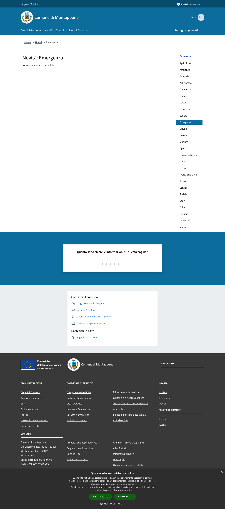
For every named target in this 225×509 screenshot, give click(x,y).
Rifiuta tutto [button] (125, 496)
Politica (183, 161)
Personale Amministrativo (34, 420)
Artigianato (186, 83)
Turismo (184, 214)
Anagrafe (184, 76)
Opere (183, 148)
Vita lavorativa (74, 403)
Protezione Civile (188, 174)
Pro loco (184, 168)
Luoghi (163, 419)
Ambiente (185, 70)
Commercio (185, 89)
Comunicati (165, 398)
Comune (184, 96)
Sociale (183, 194)
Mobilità (184, 142)
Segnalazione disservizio (80, 448)
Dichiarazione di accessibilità (128, 465)
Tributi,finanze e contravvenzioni (130, 403)
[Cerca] (200, 17)
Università (185, 220)
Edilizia (183, 115)
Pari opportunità (188, 155)
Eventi (162, 424)
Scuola (183, 181)
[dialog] (112, 489)
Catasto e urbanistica (78, 415)
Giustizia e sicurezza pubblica (128, 398)
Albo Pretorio (120, 448)
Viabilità (184, 227)
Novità (38, 42)
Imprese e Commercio (78, 409)
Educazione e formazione (126, 392)
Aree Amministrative (32, 398)
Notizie (163, 392)
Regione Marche (29, 4)
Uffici (23, 403)
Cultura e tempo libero (79, 398)
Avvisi (162, 403)
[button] (112, 503)
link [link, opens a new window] (130, 490)
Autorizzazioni (120, 420)
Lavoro (183, 135)
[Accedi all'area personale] (188, 4)
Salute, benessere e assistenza (129, 414)
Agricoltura (185, 63)
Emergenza (185, 122)
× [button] (221, 472)
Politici (24, 415)
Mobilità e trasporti (77, 420)
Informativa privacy (123, 454)
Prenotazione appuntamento (82, 442)
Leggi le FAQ (73, 454)
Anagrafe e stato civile (79, 392)
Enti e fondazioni (29, 409)
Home (27, 42)
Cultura (184, 102)
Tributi (183, 207)
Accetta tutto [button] (100, 496)
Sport (182, 201)
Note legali (119, 459)
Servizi (183, 188)
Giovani (184, 129)
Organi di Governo (30, 392)
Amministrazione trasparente (128, 442)
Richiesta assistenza (77, 459)
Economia (185, 109)
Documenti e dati (30, 426)
